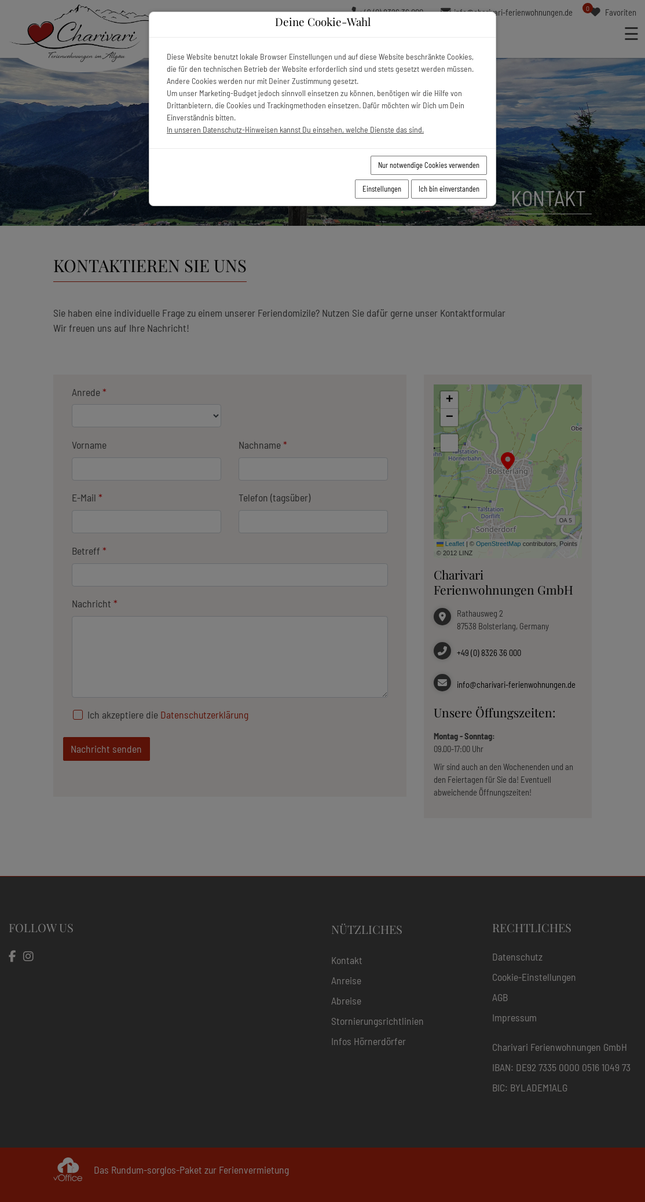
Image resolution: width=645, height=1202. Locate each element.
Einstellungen (381, 188)
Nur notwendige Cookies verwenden (428, 165)
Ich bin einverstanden (449, 188)
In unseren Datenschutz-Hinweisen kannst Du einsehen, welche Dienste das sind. (295, 129)
